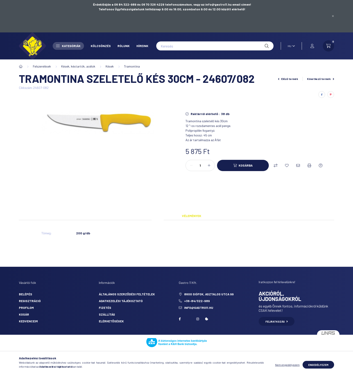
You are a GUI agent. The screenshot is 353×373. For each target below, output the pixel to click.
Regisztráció (30, 301)
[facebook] (321, 94)
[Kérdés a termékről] (320, 165)
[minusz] (191, 165)
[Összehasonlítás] (275, 165)
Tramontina (132, 66)
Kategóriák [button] (68, 46)
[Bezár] (333, 16)
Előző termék (288, 78)
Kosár (24, 314)
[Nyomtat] (309, 165)
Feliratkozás (276, 321)
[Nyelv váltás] (290, 46)
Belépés (25, 294)
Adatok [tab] (157, 216)
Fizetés (105, 308)
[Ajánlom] (298, 165)
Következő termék (320, 78)
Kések (110, 66)
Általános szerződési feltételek (127, 294)
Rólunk (124, 46)
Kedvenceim (28, 321)
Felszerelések (42, 66)
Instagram (197, 318)
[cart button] (328, 46)
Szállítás (107, 314)
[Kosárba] (243, 165)
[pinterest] (330, 94)
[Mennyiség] (200, 165)
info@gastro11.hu (198, 308)
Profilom (26, 308)
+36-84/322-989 (197, 301)
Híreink (142, 46)
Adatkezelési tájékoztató (121, 301)
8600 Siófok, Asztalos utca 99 (209, 294)
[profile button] (312, 46)
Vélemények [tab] (191, 216)
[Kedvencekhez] (286, 165)
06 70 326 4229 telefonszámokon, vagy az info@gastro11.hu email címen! (196, 4)
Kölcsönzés (101, 46)
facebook (179, 318)
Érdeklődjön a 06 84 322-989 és (117, 4)
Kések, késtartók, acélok (78, 66)
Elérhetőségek (111, 321)
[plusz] (209, 165)
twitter (188, 318)
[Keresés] (215, 45)
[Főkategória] (21, 66)
